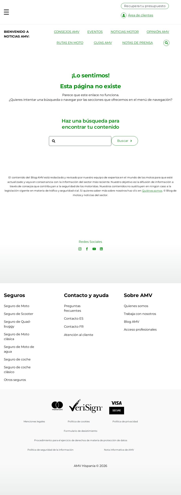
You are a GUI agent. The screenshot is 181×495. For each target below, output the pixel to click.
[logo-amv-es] (71, 9)
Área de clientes (140, 15)
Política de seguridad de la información (50, 449)
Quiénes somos (152, 190)
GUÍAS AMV (103, 43)
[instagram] (79, 248)
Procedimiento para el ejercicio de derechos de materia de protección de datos (80, 440)
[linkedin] (101, 248)
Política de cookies (79, 421)
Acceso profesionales (140, 329)
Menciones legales (34, 421)
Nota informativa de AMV (119, 449)
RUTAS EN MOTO (70, 43)
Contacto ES (79, 318)
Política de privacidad (125, 421)
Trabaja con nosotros (140, 314)
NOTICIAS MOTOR (125, 32)
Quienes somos (136, 306)
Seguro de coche (17, 359)
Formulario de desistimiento (80, 430)
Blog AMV (131, 322)
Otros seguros (15, 380)
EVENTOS (95, 32)
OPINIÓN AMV (158, 32)
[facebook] (87, 248)
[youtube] (94, 248)
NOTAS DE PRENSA (137, 43)
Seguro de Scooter (18, 314)
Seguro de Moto (16, 306)
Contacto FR (79, 326)
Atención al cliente (78, 335)
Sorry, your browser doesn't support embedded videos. (36, 242)
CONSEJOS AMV (66, 32)
